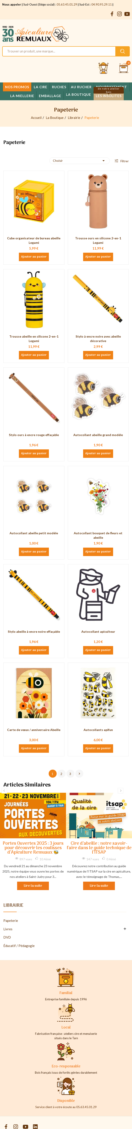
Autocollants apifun (98, 730)
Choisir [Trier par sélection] (79, 160)
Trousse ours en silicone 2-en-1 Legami (98, 240)
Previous (4, 790)
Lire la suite (33, 886)
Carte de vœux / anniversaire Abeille (33, 730)
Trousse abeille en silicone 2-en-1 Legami (33, 338)
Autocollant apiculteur (98, 631)
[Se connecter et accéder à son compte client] (103, 68)
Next (120, 790)
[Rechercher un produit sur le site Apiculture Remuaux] (122, 51)
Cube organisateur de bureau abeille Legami (33, 240)
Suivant (79, 774)
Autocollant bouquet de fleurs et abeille (98, 535)
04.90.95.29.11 (101, 4)
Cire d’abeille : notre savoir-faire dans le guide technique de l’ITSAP (99, 848)
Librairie (13, 906)
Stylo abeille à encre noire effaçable (34, 631)
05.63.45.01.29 (67, 4)
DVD (7, 937)
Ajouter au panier (34, 256)
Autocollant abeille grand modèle (98, 435)
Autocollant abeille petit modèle (34, 533)
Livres (7, 929)
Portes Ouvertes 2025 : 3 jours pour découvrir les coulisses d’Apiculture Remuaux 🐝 (33, 848)
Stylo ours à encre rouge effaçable (34, 435)
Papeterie (10, 921)
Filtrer (124, 161)
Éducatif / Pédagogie (19, 946)
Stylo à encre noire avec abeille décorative (98, 338)
